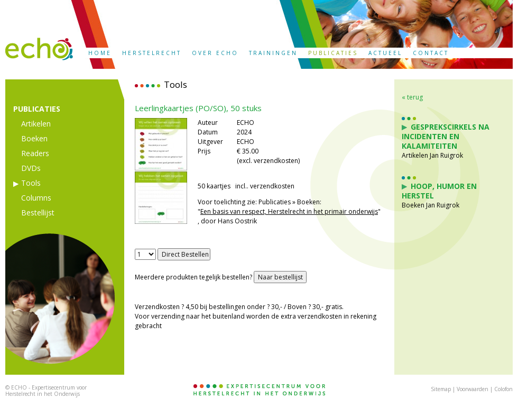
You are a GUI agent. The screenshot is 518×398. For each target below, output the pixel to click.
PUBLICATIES (333, 53)
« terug (412, 97)
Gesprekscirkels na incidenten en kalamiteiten (445, 136)
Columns (36, 198)
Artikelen (36, 124)
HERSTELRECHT (151, 53)
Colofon (503, 389)
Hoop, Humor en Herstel (439, 191)
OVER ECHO (215, 53)
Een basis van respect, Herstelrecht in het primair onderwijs (289, 211)
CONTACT (431, 53)
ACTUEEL (385, 53)
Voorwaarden (472, 389)
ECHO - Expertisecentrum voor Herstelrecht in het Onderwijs (46, 390)
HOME (100, 53)
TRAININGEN (273, 53)
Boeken (34, 138)
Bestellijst (37, 213)
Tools (31, 183)
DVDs (31, 168)
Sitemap (441, 389)
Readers (35, 153)
